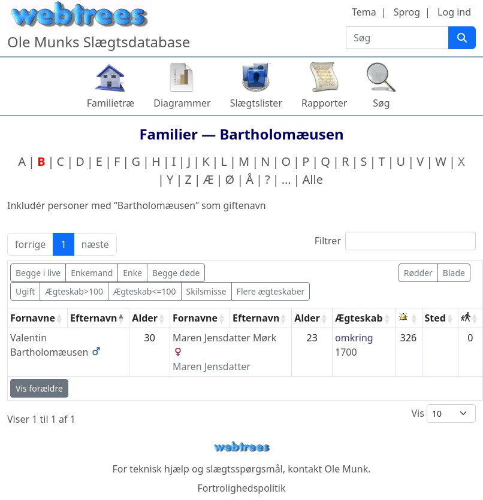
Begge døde (176, 272)
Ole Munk (347, 468)
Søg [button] (381, 103)
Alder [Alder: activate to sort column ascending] (145, 318)
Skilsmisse (206, 291)
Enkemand (92, 272)
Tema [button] (364, 12)
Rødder (418, 272)
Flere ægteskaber (271, 291)
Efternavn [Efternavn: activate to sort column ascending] (256, 318)
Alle (313, 179)
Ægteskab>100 (74, 291)
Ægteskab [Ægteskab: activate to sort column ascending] (359, 318)
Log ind (454, 12)
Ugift (25, 291)
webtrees (241, 447)
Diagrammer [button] (181, 103)
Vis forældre (39, 388)
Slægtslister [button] (256, 103)
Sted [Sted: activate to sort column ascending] (435, 318)
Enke (132, 272)
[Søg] (462, 37)
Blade (454, 272)
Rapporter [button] (324, 103)
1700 (346, 352)
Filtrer (395, 241)
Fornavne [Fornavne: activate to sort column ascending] (32, 318)
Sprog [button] (407, 12)
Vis (443, 413)
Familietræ (111, 103)
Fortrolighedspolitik (241, 488)
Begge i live (38, 272)
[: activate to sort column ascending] (409, 318)
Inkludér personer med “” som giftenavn (136, 205)
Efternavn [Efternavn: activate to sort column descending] (93, 318)
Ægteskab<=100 (144, 291)
